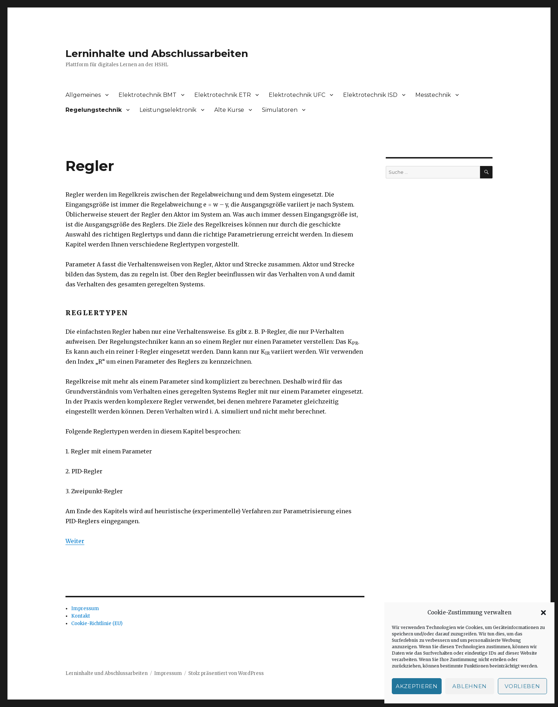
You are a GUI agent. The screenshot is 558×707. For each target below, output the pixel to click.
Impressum (85, 608)
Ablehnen (469, 686)
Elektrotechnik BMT (148, 95)
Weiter (74, 541)
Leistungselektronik (168, 109)
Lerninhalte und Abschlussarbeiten (156, 53)
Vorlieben (522, 686)
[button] (543, 612)
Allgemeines (83, 95)
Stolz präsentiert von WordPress (226, 673)
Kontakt (80, 616)
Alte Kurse (229, 109)
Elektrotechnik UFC (297, 95)
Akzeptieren (417, 686)
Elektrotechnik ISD (370, 95)
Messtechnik (433, 95)
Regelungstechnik (93, 109)
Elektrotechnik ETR (222, 95)
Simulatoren (280, 109)
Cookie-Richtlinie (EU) (96, 623)
